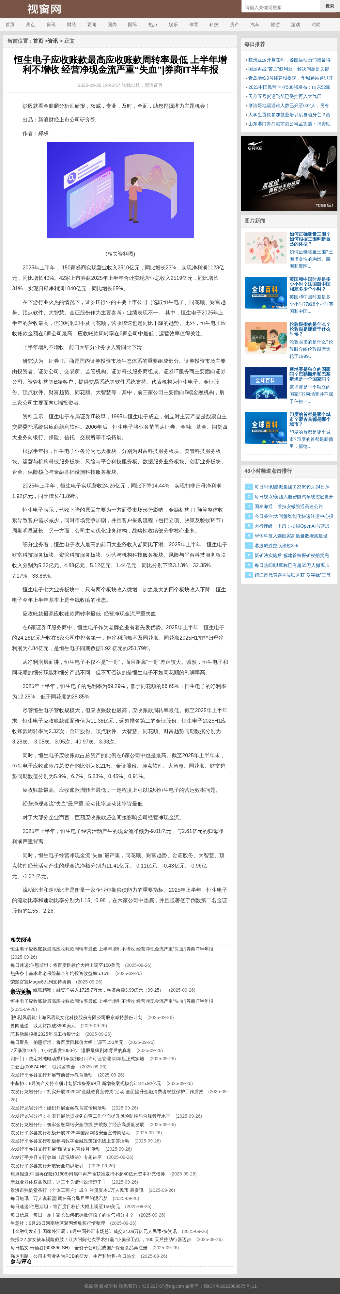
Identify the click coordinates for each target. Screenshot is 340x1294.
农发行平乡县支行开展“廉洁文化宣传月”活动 (55, 1149)
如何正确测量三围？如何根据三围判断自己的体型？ (310, 239)
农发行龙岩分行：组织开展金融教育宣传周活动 (58, 1107)
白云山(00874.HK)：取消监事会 (42, 1066)
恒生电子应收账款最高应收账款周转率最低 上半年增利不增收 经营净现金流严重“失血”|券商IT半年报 (111, 948)
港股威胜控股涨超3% (276, 545)
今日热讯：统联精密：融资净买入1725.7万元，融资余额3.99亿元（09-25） (87, 990)
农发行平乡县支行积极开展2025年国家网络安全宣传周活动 (70, 1132)
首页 (10, 24)
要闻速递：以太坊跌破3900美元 (42, 1025)
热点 (153, 24)
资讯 (50, 24)
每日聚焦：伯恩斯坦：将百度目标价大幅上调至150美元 (66, 1042)
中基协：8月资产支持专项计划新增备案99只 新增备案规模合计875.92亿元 (85, 1083)
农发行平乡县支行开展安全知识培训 (47, 1165)
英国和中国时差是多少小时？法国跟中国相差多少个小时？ (310, 284)
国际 (132, 24)
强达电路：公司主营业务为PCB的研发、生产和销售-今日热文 (72, 1256)
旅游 (275, 24)
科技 (214, 24)
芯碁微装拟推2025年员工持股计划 (45, 1034)
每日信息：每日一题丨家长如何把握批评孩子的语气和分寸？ (72, 1215)
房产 (234, 24)
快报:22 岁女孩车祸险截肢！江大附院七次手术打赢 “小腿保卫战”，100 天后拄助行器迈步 (100, 1239)
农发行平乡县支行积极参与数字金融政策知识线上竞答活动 (69, 1140)
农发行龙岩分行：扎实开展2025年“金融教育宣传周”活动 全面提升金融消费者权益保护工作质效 (106, 1091)
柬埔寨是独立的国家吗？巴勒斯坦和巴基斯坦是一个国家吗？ (310, 374)
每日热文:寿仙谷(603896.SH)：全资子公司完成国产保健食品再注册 (78, 1247)
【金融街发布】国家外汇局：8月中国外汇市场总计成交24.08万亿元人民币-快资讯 (93, 1231)
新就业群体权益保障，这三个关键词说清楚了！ (58, 1182)
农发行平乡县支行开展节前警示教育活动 (51, 1075)
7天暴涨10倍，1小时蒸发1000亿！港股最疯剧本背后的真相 (70, 1050)
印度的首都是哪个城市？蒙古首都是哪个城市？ (310, 419)
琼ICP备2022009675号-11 (230, 1286)
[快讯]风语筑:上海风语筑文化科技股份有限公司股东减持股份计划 (76, 1017)
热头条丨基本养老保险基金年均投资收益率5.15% (60, 973)
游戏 (295, 24)
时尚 (316, 24)
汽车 (254, 24)
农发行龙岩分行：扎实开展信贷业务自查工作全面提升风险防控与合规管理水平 (90, 1116)
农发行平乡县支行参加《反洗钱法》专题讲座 (56, 1157)
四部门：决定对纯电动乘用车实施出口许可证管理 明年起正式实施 (77, 1058)
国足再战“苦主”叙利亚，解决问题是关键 (288, 69)
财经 (71, 24)
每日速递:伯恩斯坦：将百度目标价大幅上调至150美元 (65, 965)
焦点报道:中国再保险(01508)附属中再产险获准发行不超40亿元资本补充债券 (87, 1173)
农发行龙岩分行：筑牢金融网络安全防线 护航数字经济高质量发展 (77, 1124)
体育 (193, 24)
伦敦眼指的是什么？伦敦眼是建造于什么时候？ (310, 329)
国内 (112, 24)
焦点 (30, 24)
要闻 (91, 24)
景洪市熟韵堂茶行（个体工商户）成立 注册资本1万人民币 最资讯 (77, 1190)
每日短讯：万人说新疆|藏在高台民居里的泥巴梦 (59, 1198)
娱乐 (173, 24)
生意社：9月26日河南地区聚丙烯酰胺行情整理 (57, 1223)
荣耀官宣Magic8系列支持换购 (40, 981)
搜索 (330, 6)
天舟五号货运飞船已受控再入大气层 (284, 96)
